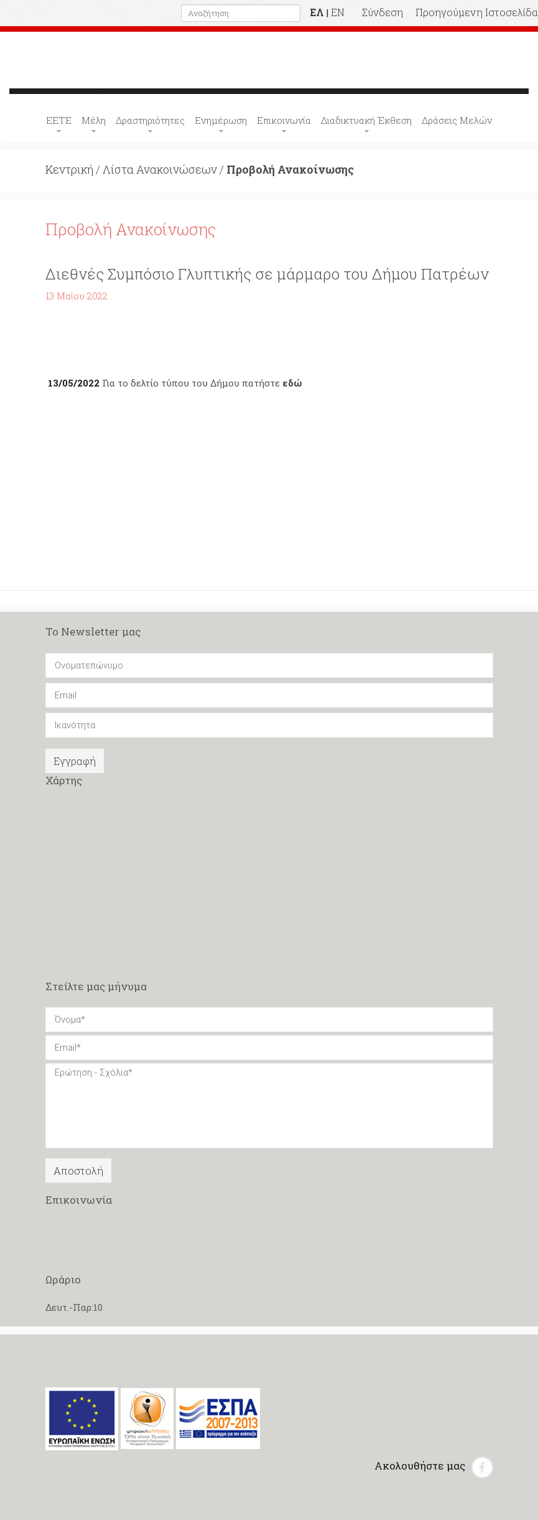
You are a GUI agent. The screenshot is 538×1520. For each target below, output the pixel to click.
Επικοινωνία (284, 120)
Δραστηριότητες (150, 120)
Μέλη (93, 120)
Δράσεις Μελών (457, 120)
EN (338, 12)
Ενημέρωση (221, 120)
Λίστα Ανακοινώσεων (160, 169)
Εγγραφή (74, 760)
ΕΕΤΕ (59, 120)
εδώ (292, 383)
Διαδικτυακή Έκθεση (366, 120)
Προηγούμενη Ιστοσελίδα (476, 12)
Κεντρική (69, 169)
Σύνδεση (382, 12)
